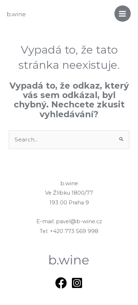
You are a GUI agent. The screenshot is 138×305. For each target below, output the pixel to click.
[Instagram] (77, 283)
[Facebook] (61, 283)
